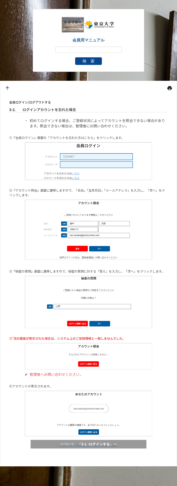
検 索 (88, 61)
